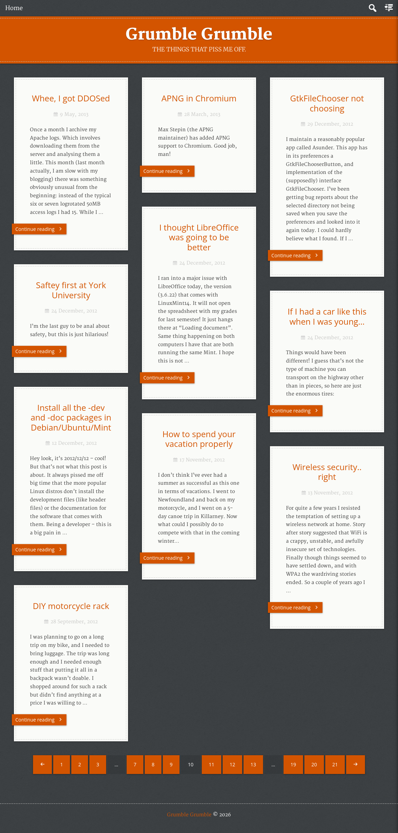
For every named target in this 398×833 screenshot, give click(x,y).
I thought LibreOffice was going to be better (199, 237)
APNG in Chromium (199, 98)
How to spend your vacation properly (199, 439)
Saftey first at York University (71, 290)
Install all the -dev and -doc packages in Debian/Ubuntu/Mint (71, 417)
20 (314, 764)
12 (232, 764)
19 (293, 764)
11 (211, 764)
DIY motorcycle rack (71, 605)
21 (335, 764)
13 (253, 764)
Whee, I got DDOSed (71, 98)
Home (14, 8)
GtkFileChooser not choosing (327, 103)
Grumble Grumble (199, 34)
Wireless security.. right (327, 472)
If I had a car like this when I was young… (327, 316)
